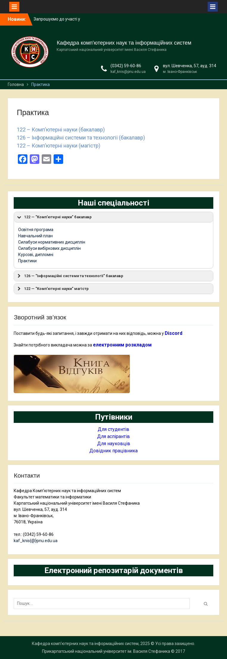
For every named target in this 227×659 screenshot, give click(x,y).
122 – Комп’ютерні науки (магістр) (58, 145)
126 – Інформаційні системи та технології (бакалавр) (81, 137)
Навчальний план (35, 235)
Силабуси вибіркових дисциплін (49, 248)
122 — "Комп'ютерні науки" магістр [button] (52, 289)
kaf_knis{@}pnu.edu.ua (35, 540)
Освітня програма (35, 229)
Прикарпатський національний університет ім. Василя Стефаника (106, 651)
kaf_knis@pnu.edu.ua (128, 72)
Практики (27, 260)
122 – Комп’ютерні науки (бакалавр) (61, 129)
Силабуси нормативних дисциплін (51, 242)
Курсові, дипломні (35, 254)
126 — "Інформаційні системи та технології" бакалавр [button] (69, 276)
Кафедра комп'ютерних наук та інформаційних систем (124, 43)
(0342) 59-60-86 (126, 65)
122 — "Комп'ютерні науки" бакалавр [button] (54, 217)
